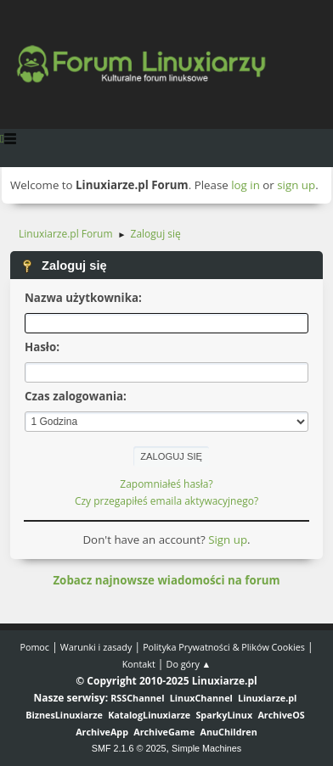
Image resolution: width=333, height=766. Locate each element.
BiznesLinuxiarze (64, 714)
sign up (296, 185)
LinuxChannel (201, 697)
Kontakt (138, 663)
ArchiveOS (280, 714)
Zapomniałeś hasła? (166, 484)
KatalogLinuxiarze (149, 714)
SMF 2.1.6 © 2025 (129, 748)
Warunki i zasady (96, 646)
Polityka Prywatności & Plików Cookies (224, 646)
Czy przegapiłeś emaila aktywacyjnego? (166, 501)
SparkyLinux (223, 714)
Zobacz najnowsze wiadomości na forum (166, 580)
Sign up (227, 539)
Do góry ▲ (189, 663)
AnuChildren (228, 731)
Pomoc (34, 646)
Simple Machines (206, 748)
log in (245, 185)
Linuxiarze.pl (267, 697)
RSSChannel (137, 697)
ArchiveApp (102, 731)
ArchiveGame (164, 731)
